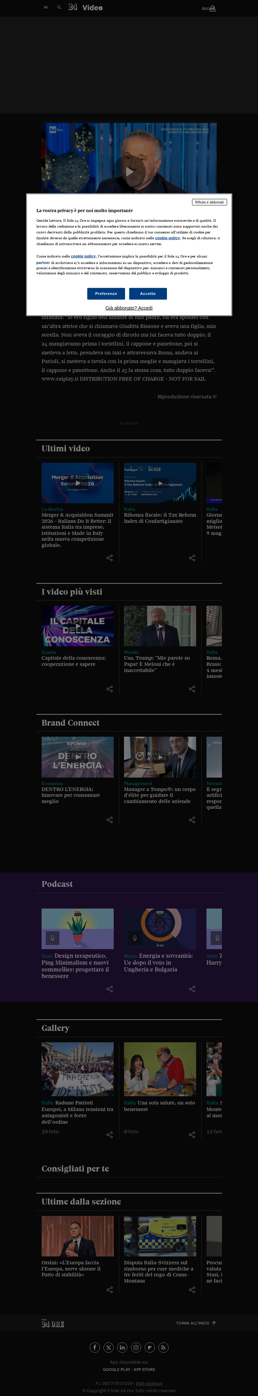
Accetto (148, 294)
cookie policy (167, 237)
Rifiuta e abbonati (209, 202)
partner (43, 263)
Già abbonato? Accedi (129, 308)
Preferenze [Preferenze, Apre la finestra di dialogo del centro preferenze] (106, 294)
